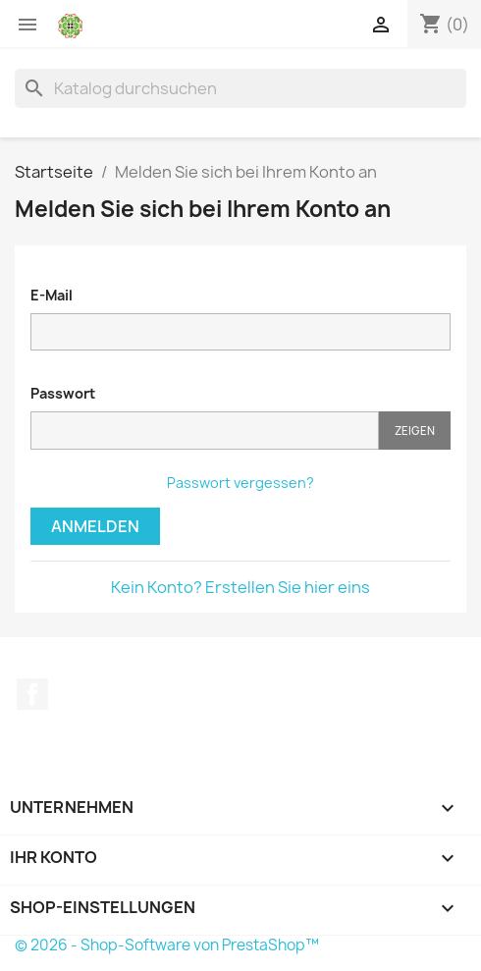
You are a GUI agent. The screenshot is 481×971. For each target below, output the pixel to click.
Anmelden (95, 526)
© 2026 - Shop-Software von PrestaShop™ (167, 945)
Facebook (32, 694)
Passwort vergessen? (240, 482)
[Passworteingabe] (204, 430)
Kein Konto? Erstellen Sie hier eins (240, 587)
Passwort (62, 393)
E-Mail (51, 295)
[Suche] (240, 88)
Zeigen (415, 430)
